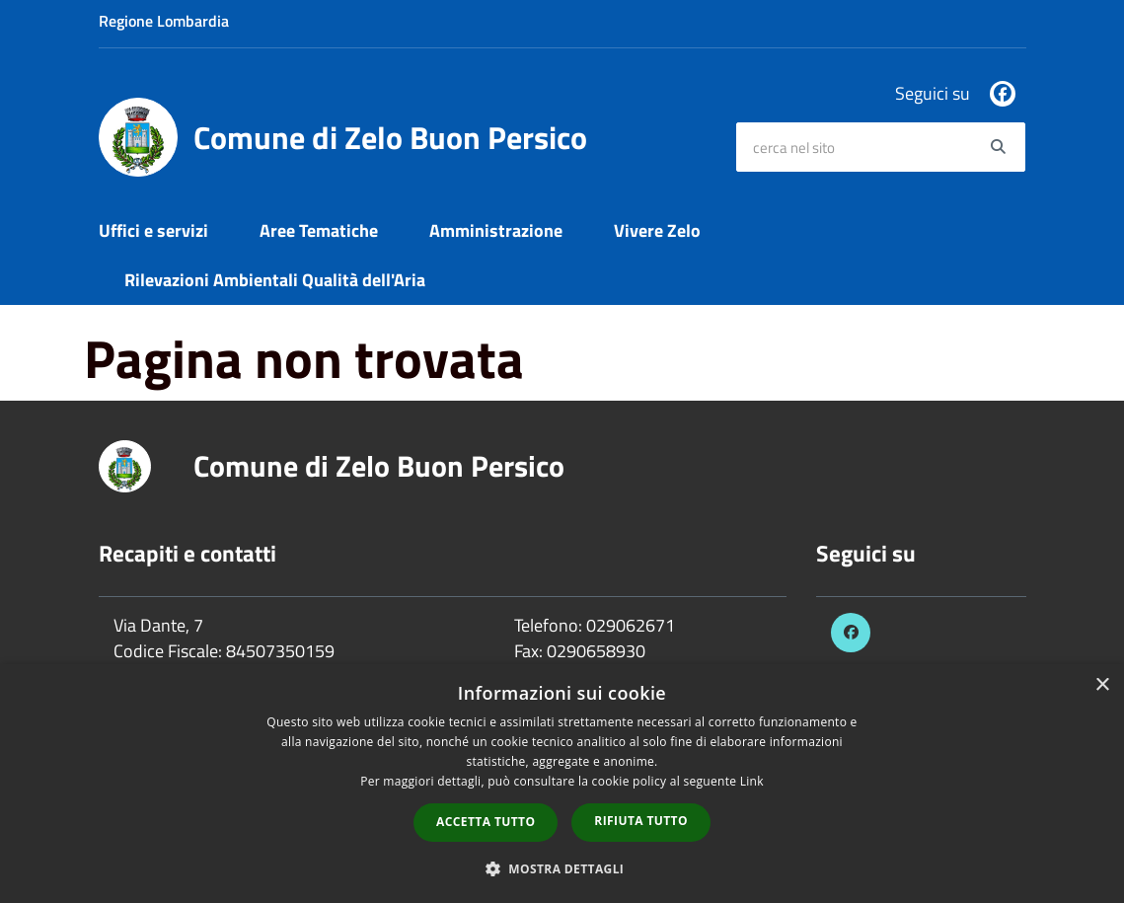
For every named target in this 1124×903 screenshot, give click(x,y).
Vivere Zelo (657, 230)
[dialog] (562, 783)
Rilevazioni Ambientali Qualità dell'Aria (274, 279)
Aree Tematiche (319, 230)
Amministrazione (495, 230)
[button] (562, 868)
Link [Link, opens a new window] (752, 781)
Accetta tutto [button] (485, 821)
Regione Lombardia (164, 21)
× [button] (1101, 685)
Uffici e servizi (153, 230)
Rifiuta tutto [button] (641, 820)
